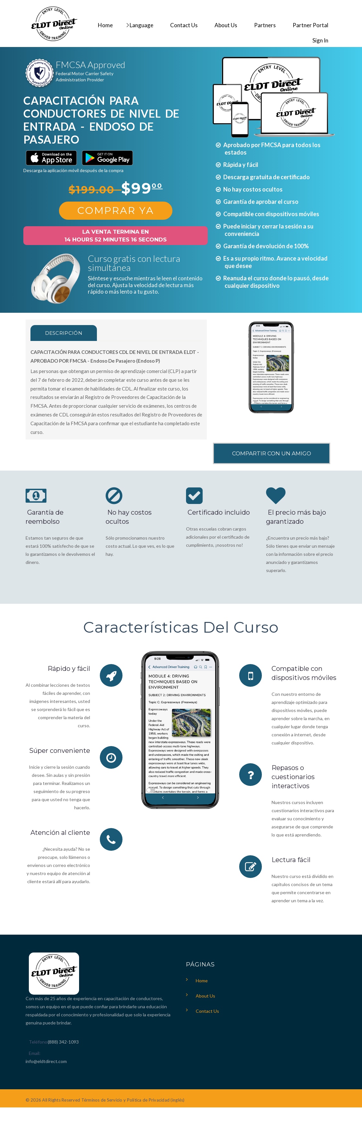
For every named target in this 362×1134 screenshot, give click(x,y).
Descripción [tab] (63, 333)
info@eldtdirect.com (46, 1061)
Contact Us (207, 1011)
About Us (205, 996)
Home (202, 980)
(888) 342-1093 (63, 1042)
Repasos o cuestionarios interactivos (293, 777)
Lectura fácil (291, 860)
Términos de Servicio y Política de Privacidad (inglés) (133, 1100)
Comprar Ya (115, 210)
